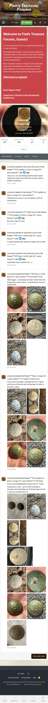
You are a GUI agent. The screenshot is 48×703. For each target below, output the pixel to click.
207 (4, 142)
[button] (3, 22)
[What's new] (40, 22)
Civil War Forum (36, 277)
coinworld (11, 167)
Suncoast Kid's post (32, 167)
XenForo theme (29, 684)
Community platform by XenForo (22, 682)
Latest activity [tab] (7, 156)
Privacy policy (26, 678)
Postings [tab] (18, 156)
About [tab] (26, 156)
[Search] (45, 22)
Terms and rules (13, 678)
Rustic (21, 674)
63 (32, 142)
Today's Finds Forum (31, 379)
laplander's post (30, 233)
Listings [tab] (35, 156)
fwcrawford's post (31, 253)
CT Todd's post (30, 212)
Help (34, 678)
